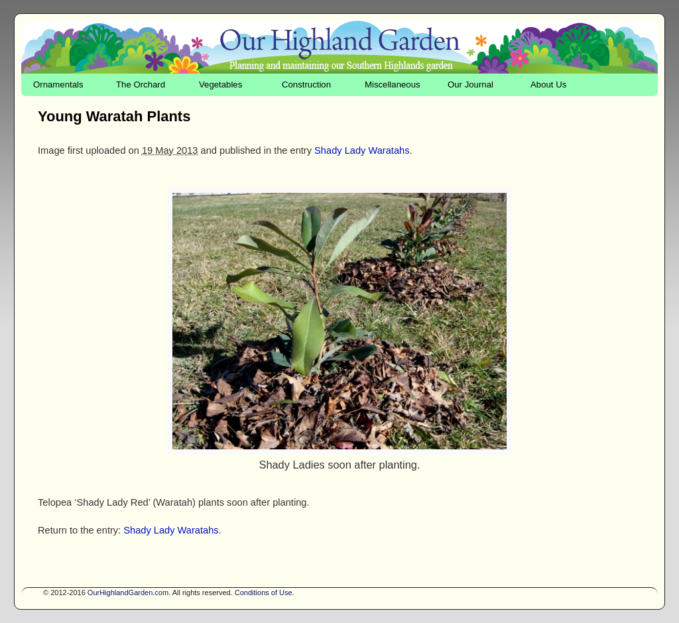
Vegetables (220, 84)
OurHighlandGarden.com (128, 592)
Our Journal (470, 84)
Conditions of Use (263, 592)
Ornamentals (58, 84)
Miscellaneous (392, 84)
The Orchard (140, 84)
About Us (548, 84)
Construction (306, 84)
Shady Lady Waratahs (361, 150)
